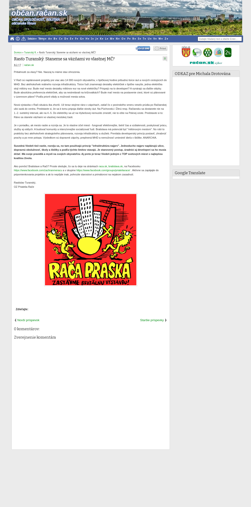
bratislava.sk (115, 166)
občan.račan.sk (39, 13)
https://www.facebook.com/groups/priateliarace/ (103, 170)
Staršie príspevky (152, 320)
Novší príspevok (28, 320)
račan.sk (29, 65)
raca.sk (103, 166)
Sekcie (31, 38)
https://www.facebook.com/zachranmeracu (38, 170)
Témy (41, 38)
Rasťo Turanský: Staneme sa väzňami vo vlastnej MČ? (64, 59)
